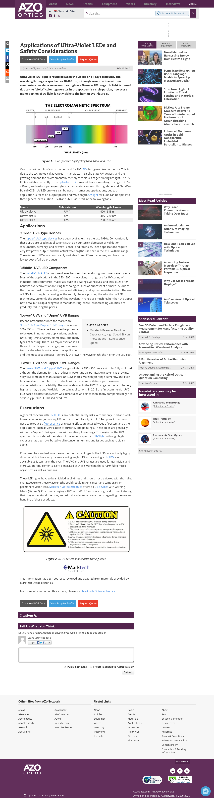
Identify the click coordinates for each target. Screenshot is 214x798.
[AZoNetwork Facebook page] (54, 16)
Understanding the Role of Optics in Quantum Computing (161, 370)
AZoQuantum (62, 714)
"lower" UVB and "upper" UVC (43, 368)
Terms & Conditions (173, 736)
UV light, (100, 436)
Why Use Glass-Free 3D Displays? (178, 278)
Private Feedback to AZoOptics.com (113, 666)
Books (131, 710)
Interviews (99, 731)
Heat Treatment (162, 412)
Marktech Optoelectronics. (99, 591)
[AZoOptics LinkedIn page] (50, 16)
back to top (182, 761)
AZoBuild (23, 727)
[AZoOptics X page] (59, 16)
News (97, 710)
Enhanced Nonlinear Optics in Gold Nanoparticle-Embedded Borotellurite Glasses (179, 134)
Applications (135, 723)
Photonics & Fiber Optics (167, 428)
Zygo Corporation (154, 347)
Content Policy (170, 744)
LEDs (84, 169)
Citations (28, 615)
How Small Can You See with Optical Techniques (179, 241)
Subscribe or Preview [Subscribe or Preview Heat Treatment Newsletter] (164, 415)
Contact (166, 727)
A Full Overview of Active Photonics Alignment (161, 355)
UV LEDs (55, 415)
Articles (98, 714)
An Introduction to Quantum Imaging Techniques (176, 224)
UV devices (101, 487)
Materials (133, 718)
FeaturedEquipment (166, 44)
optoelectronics (69, 182)
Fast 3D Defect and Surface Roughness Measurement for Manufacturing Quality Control (165, 324)
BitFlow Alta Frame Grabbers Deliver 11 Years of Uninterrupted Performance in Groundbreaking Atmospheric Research (178, 115)
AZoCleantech (26, 723)
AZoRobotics (25, 718)
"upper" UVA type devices (41, 238)
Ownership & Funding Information (174, 750)
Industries (133, 727)
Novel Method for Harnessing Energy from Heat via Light (179, 55)
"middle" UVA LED (36, 273)
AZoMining (24, 731)
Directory (99, 727)
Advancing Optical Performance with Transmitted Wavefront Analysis (162, 340)
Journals (98, 736)
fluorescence (52, 423)
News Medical (62, 723)
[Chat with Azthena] (206, 791)
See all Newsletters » (151, 444)
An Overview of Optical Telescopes (178, 297)
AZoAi (58, 718)
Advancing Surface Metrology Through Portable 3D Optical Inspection (176, 263)
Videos (97, 723)
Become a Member (172, 718)
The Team (133, 740)
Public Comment (77, 666)
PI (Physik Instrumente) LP (158, 362)
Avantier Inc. (151, 376)
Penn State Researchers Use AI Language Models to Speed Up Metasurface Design (179, 75)
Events (131, 714)
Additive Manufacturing (166, 396)
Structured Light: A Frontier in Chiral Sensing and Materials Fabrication (178, 93)
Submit (128, 672)
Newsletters (168, 723)
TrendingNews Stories (147, 44)
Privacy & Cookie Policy (174, 740)
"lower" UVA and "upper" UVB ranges (43, 325)
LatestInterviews (186, 44)
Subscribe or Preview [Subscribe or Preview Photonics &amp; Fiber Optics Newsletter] (164, 431)
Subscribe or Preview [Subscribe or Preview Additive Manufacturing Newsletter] (164, 399)
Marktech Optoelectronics (65, 487)
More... (190, 3)
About (165, 710)
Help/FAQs (133, 731)
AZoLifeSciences (63, 727)
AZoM (21, 710)
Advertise (167, 731)
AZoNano (23, 714)
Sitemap (132, 736)
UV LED (109, 457)
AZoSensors (61, 710)
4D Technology (152, 332)
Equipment (100, 718)
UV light (93, 195)
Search (165, 714)
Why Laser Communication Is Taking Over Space (175, 206)
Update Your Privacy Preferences (43, 793)
